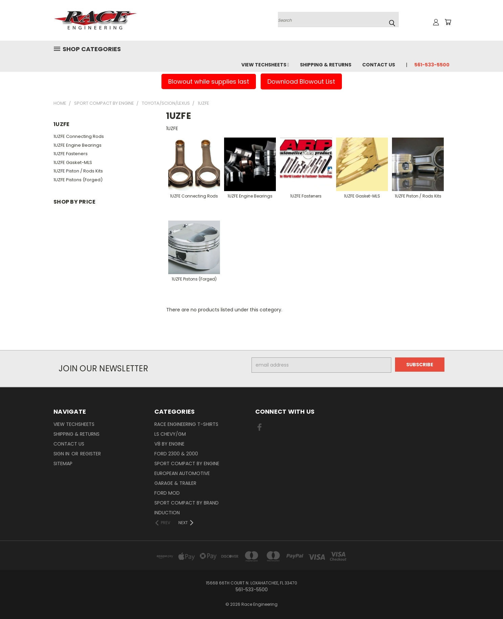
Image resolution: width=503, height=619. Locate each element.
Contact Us (378, 64)
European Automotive (182, 473)
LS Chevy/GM (170, 434)
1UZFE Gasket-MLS (72, 162)
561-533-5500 (432, 64)
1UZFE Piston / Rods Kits (78, 171)
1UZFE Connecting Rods (78, 136)
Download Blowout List (301, 81)
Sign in (62, 453)
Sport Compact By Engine (186, 463)
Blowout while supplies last (208, 81)
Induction (167, 512)
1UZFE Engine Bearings (77, 145)
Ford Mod (167, 493)
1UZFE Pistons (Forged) (78, 180)
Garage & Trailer (175, 483)
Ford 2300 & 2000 (176, 453)
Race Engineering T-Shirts (186, 424)
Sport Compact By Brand (186, 502)
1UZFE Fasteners (70, 153)
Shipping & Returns (325, 64)
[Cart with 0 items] (447, 22)
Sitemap (62, 463)
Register (90, 453)
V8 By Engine (169, 443)
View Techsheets (265, 64)
